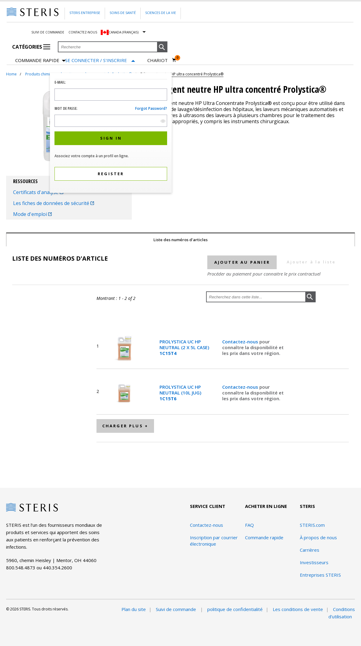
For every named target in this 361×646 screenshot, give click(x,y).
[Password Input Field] (110, 121)
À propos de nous (318, 537)
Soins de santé (123, 12)
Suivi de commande (47, 32)
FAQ (249, 525)
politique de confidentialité (235, 609)
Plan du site (133, 609)
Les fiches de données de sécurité (53, 203)
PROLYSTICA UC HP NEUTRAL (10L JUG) (180, 392)
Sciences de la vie (160, 12)
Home (11, 74)
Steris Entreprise (84, 12)
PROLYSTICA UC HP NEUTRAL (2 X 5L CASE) (184, 347)
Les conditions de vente (298, 609)
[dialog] (110, 133)
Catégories (31, 46)
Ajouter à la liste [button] (311, 262)
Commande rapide (40, 60)
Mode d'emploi (32, 214)
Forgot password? (151, 108)
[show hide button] (163, 121)
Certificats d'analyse (38, 192)
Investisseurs (314, 562)
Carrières (309, 550)
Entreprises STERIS (320, 575)
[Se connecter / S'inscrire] (100, 60)
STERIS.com (312, 525)
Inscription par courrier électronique (214, 540)
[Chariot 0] (162, 60)
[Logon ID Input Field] (110, 95)
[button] (162, 47)
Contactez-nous (82, 32)
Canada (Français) (123, 32)
